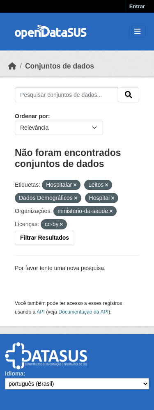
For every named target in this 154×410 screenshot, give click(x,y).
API (41, 312)
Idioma (14, 373)
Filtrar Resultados (44, 237)
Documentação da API (83, 312)
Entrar (137, 6)
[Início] (12, 66)
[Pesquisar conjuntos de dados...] (66, 94)
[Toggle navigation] (137, 32)
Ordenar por (31, 116)
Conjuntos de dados (59, 66)
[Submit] (128, 94)
